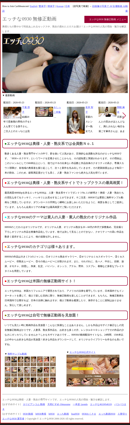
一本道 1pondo (80, 404)
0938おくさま (89, 414)
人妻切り (122, 414)
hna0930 (75, 414)
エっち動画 (63, 414)
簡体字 (51, 6)
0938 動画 (28, 414)
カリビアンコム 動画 (34, 404)
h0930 (52, 414)
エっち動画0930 (107, 414)
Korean (60, 6)
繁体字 (42, 6)
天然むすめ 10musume (58, 404)
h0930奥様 (40, 414)
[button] (124, 115)
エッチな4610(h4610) (101, 404)
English (33, 6)
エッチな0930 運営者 (13, 418)
